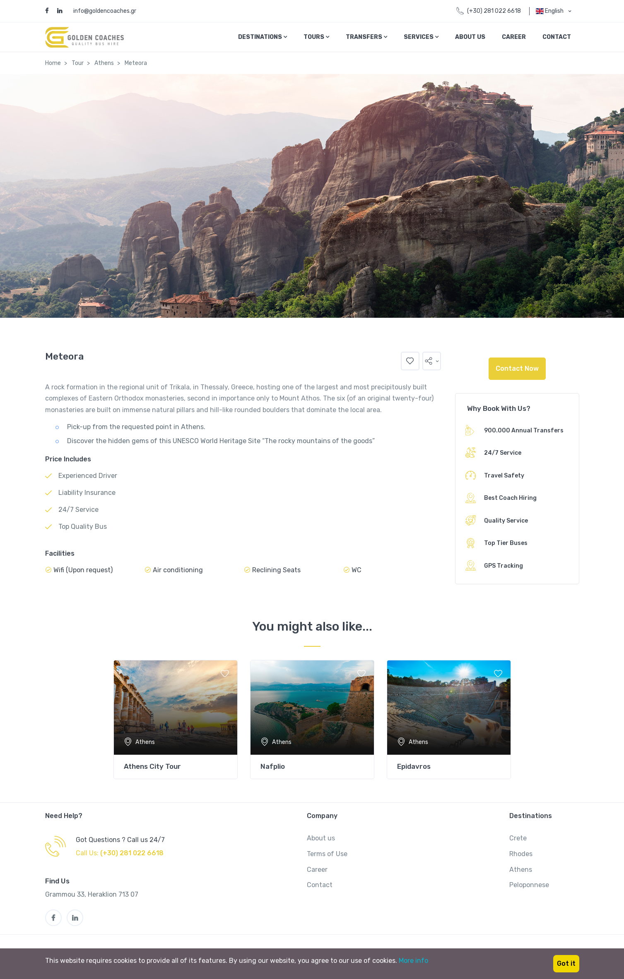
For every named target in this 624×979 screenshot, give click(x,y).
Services (421, 37)
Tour (78, 63)
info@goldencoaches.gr (104, 10)
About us (321, 838)
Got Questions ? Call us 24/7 (120, 840)
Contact (556, 37)
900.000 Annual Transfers (524, 430)
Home (53, 63)
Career (514, 37)
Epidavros (414, 766)
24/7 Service (502, 452)
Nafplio (272, 766)
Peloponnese (529, 885)
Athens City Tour (152, 766)
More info (413, 961)
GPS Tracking (503, 565)
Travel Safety (504, 475)
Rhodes (520, 854)
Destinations (262, 37)
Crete (518, 838)
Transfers (366, 37)
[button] (431, 361)
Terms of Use (327, 854)
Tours (316, 37)
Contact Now (517, 368)
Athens (104, 63)
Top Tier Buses (506, 543)
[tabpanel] (175, 719)
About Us (470, 37)
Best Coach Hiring (510, 497)
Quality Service (506, 520)
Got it (566, 963)
